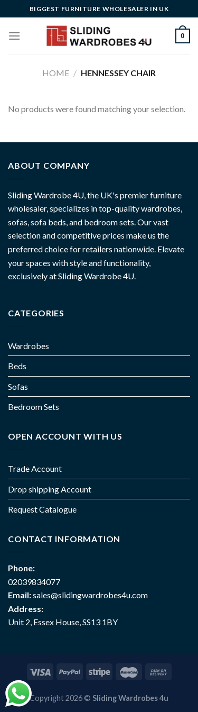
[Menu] (14, 36)
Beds (17, 366)
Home (55, 73)
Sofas (18, 386)
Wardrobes (28, 346)
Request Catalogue (42, 509)
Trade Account (35, 468)
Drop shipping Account (49, 489)
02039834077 (34, 582)
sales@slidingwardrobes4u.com (90, 595)
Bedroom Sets (33, 406)
